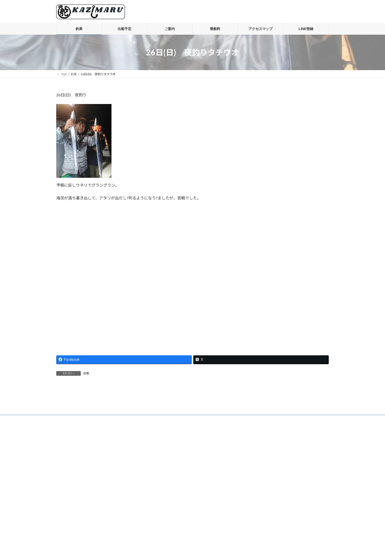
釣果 (86, 373)
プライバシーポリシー (75, 475)
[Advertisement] (192, 275)
